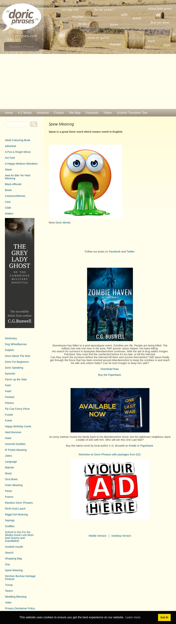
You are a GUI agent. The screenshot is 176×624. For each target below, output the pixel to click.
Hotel (8, 438)
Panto (8, 491)
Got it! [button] (164, 617)
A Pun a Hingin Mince (18, 151)
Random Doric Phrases (19, 502)
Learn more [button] (132, 617)
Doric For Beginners (17, 361)
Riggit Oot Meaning (16, 514)
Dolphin (9, 350)
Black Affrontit (13, 184)
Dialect (9, 213)
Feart (8, 391)
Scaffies (9, 526)
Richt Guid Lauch (15, 508)
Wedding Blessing (15, 596)
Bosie (8, 190)
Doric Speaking (14, 367)
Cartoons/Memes (15, 195)
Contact (59, 112)
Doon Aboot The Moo (17, 355)
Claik (8, 207)
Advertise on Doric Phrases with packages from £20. (110, 454)
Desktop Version (121, 535)
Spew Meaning (14, 570)
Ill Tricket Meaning (16, 449)
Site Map (74, 112)
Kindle (132, 445)
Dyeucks (10, 373)
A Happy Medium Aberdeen (21, 163)
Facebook (91, 112)
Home (9, 112)
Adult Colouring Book (17, 140)
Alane (8, 169)
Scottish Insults (14, 546)
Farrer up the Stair (16, 379)
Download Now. (110, 369)
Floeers (9, 402)
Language (11, 461)
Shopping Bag (13, 558)
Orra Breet (11, 479)
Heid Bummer (13, 432)
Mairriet (9, 467)
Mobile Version (97, 535)
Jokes (8, 455)
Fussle (9, 414)
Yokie (8, 602)
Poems (9, 496)
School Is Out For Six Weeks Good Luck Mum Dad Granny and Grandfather (19, 536)
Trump (9, 584)
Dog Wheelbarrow (15, 344)
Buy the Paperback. (110, 374)
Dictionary (11, 338)
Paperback (146, 445)
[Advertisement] (88, 81)
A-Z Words (25, 112)
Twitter (107, 112)
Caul (7, 201)
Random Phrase (21, 46)
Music (8, 473)
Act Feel (10, 157)
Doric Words (63, 222)
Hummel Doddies (15, 444)
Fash (8, 385)
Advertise (43, 112)
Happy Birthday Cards (18, 426)
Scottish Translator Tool (132, 112)
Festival (9, 397)
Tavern (9, 590)
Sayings (9, 520)
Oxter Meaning (14, 485)
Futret (8, 420)
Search (9, 552)
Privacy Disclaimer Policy (20, 608)
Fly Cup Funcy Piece (17, 408)
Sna (7, 564)
